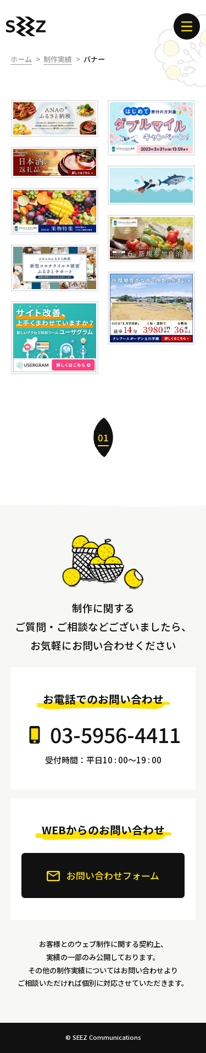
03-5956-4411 (115, 734)
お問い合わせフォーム (103, 875)
